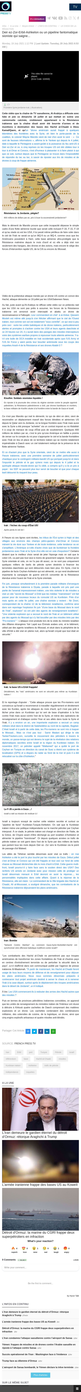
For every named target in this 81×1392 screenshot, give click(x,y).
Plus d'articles (40, 1375)
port (30, 1052)
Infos (4, 26)
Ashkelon (33, 1065)
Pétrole (58, 1052)
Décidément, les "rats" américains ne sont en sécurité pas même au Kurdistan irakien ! (40, 693)
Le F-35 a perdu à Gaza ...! (18, 809)
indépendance (12, 1072)
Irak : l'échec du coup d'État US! (21, 525)
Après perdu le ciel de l (14, 530)
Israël (71, 1052)
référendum (11, 1059)
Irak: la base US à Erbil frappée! (21, 687)
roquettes (30, 1072)
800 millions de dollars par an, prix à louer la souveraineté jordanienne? (35, 218)
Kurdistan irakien (13, 1065)
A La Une (14, 26)
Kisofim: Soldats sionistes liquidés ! (23, 398)
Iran (7, 1052)
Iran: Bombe (10, 940)
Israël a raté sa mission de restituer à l (20, 814)
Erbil (19, 1052)
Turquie (43, 1052)
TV (75, 7)
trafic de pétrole (51, 1065)
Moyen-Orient (28, 26)
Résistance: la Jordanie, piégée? (21, 213)
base (26, 1059)
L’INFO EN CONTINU (47, 26)
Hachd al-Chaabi (43, 1059)
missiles (62, 1059)
